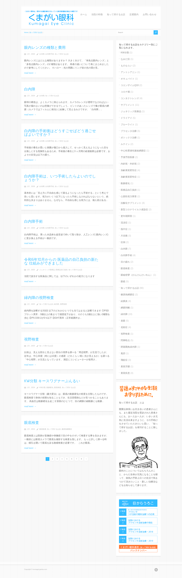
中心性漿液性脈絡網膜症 (133, 150)
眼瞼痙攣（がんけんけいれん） (137, 275)
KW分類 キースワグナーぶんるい (52, 381)
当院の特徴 (97, 14)
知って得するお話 (116, 14)
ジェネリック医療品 (47, 270)
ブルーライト (127, 124)
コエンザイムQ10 (130, 85)
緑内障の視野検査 (39, 298)
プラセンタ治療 (129, 131)
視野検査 (63, 304)
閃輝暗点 (125, 340)
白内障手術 (49, 54)
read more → (30, 73)
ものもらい (126, 65)
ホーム (83, 14)
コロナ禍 (125, 92)
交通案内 (133, 14)
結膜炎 (124, 301)
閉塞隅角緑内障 (129, 347)
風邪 (123, 353)
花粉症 (124, 327)
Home (26, 32)
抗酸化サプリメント (131, 203)
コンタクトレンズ (130, 98)
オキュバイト (127, 78)
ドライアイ (126, 118)
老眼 (123, 320)
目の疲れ (125, 262)
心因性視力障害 (129, 196)
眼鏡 (123, 281)
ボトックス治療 (129, 137)
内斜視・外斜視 (129, 164)
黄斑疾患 (125, 373)
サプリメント (127, 105)
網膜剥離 (125, 307)
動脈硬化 (49, 387)
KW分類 (42, 387)
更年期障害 (126, 216)
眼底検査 (57, 387)
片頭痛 (124, 235)
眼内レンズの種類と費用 (45, 47)
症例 (123, 242)
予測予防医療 (127, 157)
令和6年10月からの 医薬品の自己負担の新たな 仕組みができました (61, 261)
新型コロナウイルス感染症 (134, 209)
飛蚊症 (124, 360)
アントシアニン (129, 72)
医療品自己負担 (62, 270)
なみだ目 (125, 59)
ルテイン (125, 144)
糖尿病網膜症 (67, 429)
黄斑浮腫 (125, 366)
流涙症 (124, 222)
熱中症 (124, 229)
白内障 (42, 54)
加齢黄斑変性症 (129, 170)
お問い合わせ (149, 14)
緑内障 (56, 304)
